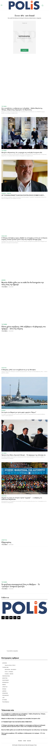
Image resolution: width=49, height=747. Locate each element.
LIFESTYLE (4, 540)
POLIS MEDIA (4, 286)
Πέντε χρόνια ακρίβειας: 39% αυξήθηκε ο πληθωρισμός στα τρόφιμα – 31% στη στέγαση (23, 327)
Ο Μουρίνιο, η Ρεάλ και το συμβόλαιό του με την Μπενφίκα (18, 370)
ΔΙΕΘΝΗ (3, 280)
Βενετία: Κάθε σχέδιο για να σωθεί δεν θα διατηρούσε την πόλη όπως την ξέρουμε (22, 283)
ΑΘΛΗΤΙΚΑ (3, 367)
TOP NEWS (3, 106)
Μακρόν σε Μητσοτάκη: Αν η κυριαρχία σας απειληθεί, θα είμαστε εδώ (21, 152)
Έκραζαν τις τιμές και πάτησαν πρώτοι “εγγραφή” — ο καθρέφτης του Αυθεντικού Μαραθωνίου (21, 498)
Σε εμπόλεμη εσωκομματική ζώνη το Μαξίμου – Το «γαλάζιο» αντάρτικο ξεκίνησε (20, 585)
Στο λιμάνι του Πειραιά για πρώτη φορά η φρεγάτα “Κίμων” (18, 412)
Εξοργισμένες (6, 542)
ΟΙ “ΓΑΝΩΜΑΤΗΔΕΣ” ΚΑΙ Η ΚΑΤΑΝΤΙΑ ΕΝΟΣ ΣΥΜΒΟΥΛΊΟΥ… (23, 195)
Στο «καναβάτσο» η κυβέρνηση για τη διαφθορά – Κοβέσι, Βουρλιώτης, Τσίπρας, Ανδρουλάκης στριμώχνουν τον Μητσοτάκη (22, 109)
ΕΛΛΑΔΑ (3, 410)
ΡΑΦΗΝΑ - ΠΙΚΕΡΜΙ (6, 193)
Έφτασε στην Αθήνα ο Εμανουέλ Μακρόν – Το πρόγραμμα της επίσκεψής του (23, 455)
